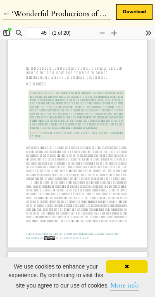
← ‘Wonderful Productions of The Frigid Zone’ (78, 14)
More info (124, 285)
